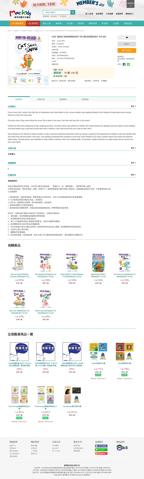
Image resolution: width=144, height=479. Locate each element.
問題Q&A (13, 448)
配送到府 (77, 445)
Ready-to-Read (26, 31)
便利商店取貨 (78, 448)
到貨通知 (126, 50)
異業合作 (34, 453)
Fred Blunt (60, 44)
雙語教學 (63, 16)
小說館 (116, 23)
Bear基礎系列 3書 (124, 363)
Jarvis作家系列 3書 (98, 363)
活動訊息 (128, 23)
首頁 (9, 31)
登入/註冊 (89, 14)
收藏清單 (119, 14)
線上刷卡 (55, 448)
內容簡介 (18, 99)
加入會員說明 (14, 453)
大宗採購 (109, 14)
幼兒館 (70, 23)
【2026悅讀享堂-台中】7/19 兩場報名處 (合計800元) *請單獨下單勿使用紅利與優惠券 (72, 365)
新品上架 (47, 23)
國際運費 (77, 451)
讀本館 (81, 23)
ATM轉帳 (55, 445)
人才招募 (34, 451)
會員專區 (99, 14)
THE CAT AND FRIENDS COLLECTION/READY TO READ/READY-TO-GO (19, 276)
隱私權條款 (13, 456)
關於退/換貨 (14, 451)
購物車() (129, 14)
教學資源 (93, 23)
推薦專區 (63, 99)
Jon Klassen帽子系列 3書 (72, 406)
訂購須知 (85, 99)
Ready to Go (39, 31)
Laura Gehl (61, 41)
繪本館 (59, 23)
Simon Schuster (63, 47)
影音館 (105, 23)
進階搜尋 (46, 16)
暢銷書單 (17, 23)
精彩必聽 (54, 16)
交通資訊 (34, 448)
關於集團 (34, 445)
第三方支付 (56, 451)
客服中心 (13, 445)
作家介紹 (41, 99)
